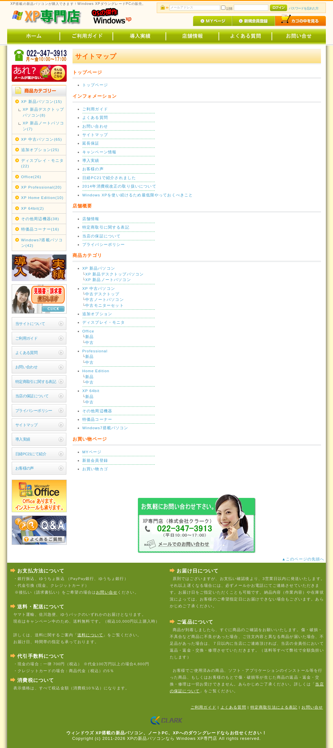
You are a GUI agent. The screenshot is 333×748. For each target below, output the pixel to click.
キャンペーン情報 (99, 152)
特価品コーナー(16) (40, 229)
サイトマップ (26, 425)
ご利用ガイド (26, 338)
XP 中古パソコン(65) (41, 139)
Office (88, 331)
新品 (89, 336)
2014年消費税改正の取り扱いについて (119, 186)
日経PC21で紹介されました (109, 178)
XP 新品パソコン (98, 268)
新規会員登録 (95, 460)
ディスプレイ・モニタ (103, 322)
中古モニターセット (104, 305)
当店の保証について (32, 396)
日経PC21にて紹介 (30, 454)
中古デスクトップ (102, 294)
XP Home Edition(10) (42, 197)
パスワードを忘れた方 (303, 8)
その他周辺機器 (97, 411)
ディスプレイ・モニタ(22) (42, 163)
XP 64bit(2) (32, 208)
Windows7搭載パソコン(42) (42, 242)
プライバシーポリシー (33, 410)
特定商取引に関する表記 (35, 381)
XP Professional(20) (41, 187)
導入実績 (22, 439)
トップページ (95, 85)
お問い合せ (106, 592)
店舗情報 (91, 219)
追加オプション (97, 314)
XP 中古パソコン (98, 288)
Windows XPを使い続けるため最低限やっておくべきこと (137, 195)
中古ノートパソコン (104, 299)
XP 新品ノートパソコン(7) (43, 126)
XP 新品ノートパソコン (108, 279)
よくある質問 (26, 352)
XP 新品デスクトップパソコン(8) (43, 112)
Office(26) (31, 177)
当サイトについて (30, 323)
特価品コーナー (97, 419)
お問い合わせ (26, 367)
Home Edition (96, 371)
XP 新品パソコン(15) (41, 101)
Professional (95, 351)
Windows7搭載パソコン (105, 428)
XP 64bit (91, 390)
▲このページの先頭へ (304, 559)
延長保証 (91, 143)
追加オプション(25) (40, 150)
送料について (90, 635)
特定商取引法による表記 (274, 707)
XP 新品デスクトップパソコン (114, 274)
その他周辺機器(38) (40, 219)
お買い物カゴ (95, 469)
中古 (89, 342)
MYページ (91, 452)
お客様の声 (24, 468)
